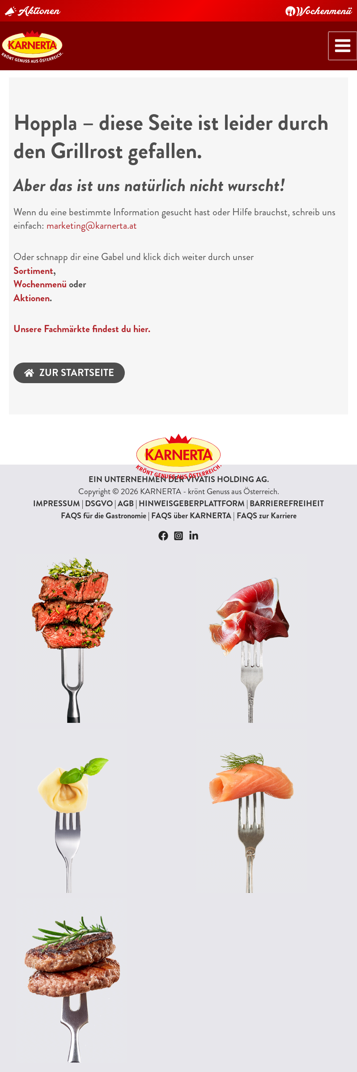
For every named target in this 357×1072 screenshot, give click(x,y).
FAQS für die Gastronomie (103, 511)
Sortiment (33, 266)
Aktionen (31, 294)
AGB (126, 499)
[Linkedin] (194, 532)
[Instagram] (178, 532)
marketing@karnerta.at (92, 222)
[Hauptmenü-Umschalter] (346, 44)
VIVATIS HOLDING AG (226, 475)
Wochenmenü (40, 280)
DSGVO (99, 499)
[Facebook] (163, 532)
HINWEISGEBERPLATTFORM (192, 499)
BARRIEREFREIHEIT (287, 499)
